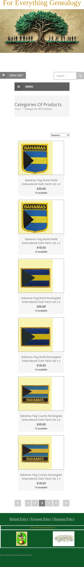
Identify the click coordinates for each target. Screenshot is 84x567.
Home (17, 108)
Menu (23, 86)
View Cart (16, 75)
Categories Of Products (38, 108)
